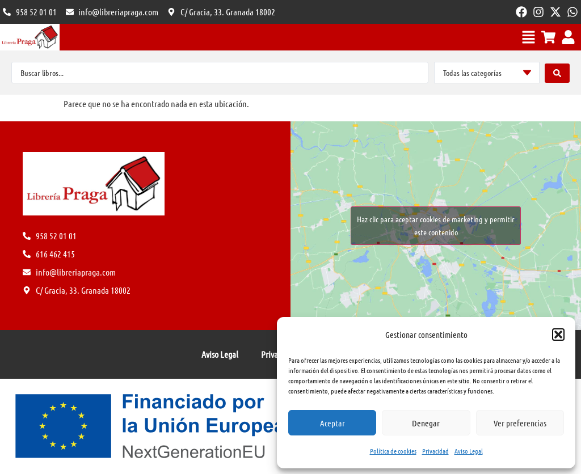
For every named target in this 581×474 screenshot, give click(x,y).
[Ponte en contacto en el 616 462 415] (30, 12)
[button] (558, 334)
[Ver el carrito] (548, 37)
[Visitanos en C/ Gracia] (221, 12)
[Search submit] (557, 72)
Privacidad (435, 450)
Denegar (426, 423)
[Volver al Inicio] (30, 37)
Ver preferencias (520, 423)
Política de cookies (393, 450)
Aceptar (332, 423)
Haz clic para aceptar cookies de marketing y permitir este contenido (436, 225)
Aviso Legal (468, 450)
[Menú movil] (528, 37)
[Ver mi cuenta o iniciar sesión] (568, 37)
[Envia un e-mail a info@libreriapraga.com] (112, 12)
